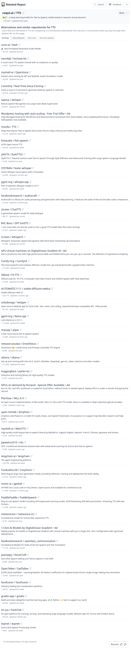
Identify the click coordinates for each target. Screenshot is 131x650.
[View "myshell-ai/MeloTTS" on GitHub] (27, 428)
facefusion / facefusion (14, 582)
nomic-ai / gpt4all (11, 483)
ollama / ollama (10, 357)
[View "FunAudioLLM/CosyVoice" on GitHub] (33, 470)
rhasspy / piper (10, 330)
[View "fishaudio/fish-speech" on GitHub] (30, 140)
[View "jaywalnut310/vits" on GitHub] (25, 442)
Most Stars (32, 38)
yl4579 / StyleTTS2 (12, 154)
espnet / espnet (10, 623)
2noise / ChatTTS (11, 209)
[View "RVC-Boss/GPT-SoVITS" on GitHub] (30, 223)
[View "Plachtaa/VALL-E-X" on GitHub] (25, 398)
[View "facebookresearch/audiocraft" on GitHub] (38, 195)
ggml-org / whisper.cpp (15, 182)
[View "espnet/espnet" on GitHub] (21, 623)
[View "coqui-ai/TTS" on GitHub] (23, 13)
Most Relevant (17, 38)
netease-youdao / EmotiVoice (18, 343)
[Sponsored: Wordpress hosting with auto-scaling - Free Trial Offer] (65, 116)
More (123, 12)
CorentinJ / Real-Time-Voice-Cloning (22, 86)
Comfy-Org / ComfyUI (14, 261)
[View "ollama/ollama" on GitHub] (21, 357)
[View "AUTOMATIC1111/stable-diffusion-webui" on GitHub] (52, 288)
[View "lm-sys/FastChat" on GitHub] (23, 610)
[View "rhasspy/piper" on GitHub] (21, 330)
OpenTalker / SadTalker (15, 568)
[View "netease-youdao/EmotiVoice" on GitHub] (37, 344)
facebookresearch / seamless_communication (28, 541)
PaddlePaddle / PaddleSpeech (19, 497)
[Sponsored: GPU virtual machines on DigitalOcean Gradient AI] (65, 252)
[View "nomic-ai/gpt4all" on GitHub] (23, 483)
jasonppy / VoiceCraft (13, 554)
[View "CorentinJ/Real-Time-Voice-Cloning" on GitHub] (45, 86)
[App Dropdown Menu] (127, 4)
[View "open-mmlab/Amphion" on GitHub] (31, 412)
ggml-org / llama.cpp (13, 316)
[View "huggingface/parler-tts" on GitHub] (31, 371)
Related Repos (16, 4)
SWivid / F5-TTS (10, 275)
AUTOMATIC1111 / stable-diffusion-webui (25, 288)
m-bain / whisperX (12, 237)
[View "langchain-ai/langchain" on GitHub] (31, 456)
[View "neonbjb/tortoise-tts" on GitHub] (28, 58)
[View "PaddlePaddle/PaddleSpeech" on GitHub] (38, 497)
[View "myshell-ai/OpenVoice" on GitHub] (30, 72)
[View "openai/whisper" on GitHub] (23, 100)
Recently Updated (47, 38)
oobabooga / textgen (13, 302)
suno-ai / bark (9, 44)
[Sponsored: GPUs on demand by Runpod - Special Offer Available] (65, 388)
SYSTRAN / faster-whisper (16, 168)
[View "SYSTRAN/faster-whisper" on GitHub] (33, 168)
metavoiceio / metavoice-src (18, 514)
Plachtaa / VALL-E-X (12, 398)
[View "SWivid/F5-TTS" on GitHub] (21, 275)
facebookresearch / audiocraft (19, 195)
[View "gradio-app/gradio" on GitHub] (26, 596)
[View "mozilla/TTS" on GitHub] (18, 127)
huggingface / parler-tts (15, 371)
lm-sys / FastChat (11, 610)
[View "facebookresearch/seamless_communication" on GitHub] (57, 541)
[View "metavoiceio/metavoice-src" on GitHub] (36, 514)
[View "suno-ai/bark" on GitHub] (19, 45)
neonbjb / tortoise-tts (13, 58)
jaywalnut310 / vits (12, 442)
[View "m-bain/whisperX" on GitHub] (24, 237)
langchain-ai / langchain (15, 456)
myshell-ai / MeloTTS (13, 428)
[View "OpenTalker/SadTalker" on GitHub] (30, 568)
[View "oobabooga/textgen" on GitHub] (28, 302)
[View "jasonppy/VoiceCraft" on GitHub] (28, 555)
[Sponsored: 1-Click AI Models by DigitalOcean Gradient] (65, 530)
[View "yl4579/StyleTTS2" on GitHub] (24, 154)
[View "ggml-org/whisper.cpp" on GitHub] (30, 182)
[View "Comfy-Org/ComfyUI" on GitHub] (28, 261)
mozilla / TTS (8, 126)
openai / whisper (11, 99)
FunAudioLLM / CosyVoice (16, 470)
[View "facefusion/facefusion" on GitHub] (30, 582)
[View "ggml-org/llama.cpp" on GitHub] (28, 316)
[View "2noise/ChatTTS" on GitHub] (23, 209)
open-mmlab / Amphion (15, 412)
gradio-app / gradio (12, 596)
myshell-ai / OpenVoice (14, 72)
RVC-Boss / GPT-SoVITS (14, 223)
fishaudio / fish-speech (14, 140)
